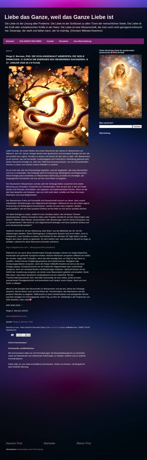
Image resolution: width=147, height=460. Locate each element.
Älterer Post (84, 443)
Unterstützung (55, 327)
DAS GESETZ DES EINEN (31, 41)
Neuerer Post (14, 443)
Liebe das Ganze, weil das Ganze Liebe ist (59, 17)
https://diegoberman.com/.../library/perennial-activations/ (30, 247)
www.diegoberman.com (16, 316)
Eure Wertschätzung (82, 41)
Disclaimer (63, 41)
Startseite (10, 41)
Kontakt (50, 41)
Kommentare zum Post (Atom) (30, 449)
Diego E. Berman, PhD (23, 322)
